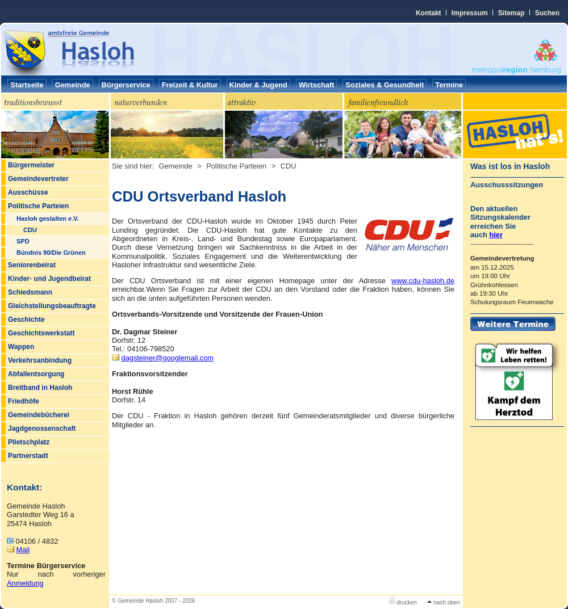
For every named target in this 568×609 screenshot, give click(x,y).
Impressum (470, 13)
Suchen (547, 13)
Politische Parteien (38, 206)
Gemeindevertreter (38, 179)
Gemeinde (72, 85)
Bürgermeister (31, 165)
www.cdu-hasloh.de (422, 280)
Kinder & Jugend (258, 85)
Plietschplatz (28, 442)
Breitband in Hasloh (40, 388)
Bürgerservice (126, 85)
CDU (30, 229)
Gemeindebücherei (38, 415)
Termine (449, 85)
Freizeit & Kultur (190, 85)
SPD (23, 241)
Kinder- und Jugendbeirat (49, 279)
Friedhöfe (23, 401)
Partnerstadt (28, 456)
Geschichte (26, 320)
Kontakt (428, 13)
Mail (23, 549)
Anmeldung (25, 583)
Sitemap (511, 13)
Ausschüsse (28, 192)
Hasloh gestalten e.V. (47, 218)
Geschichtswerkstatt (41, 333)
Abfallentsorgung (36, 374)
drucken (403, 602)
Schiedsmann (30, 292)
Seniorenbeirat (32, 265)
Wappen (21, 347)
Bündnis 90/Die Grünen (51, 252)
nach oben (444, 602)
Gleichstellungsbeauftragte (52, 306)
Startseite (26, 85)
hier (495, 234)
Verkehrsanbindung (40, 360)
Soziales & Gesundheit (384, 85)
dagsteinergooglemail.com (168, 358)
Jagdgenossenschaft (42, 428)
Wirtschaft (316, 85)
